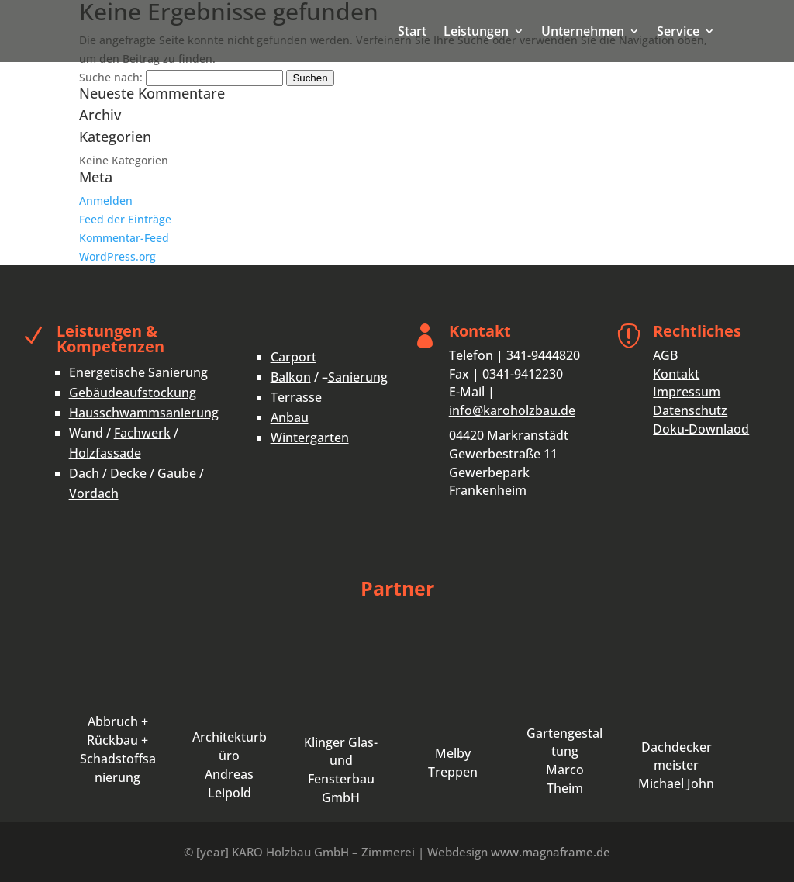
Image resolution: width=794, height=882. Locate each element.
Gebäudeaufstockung (132, 392)
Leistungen (476, 33)
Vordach (94, 493)
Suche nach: (111, 77)
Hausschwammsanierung (144, 412)
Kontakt (676, 373)
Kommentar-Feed (124, 237)
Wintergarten (310, 437)
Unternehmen (582, 33)
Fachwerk (142, 432)
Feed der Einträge (125, 219)
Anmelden (106, 200)
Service (678, 33)
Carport (293, 356)
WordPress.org (117, 256)
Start (412, 33)
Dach (84, 473)
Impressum (686, 391)
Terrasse (296, 397)
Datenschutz (690, 410)
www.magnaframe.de (550, 852)
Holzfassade (105, 453)
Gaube (176, 473)
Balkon (291, 377)
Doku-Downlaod (701, 429)
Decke (128, 473)
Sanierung (358, 377)
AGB (665, 355)
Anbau (290, 417)
